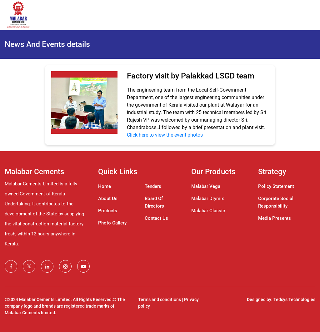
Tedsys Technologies (294, 299)
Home (104, 186)
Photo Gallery (112, 223)
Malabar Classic (208, 211)
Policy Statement (276, 186)
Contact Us (156, 218)
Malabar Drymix (207, 198)
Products (107, 211)
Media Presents (274, 218)
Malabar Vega (205, 186)
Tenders (153, 186)
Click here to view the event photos (165, 135)
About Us (108, 198)
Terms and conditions (159, 299)
